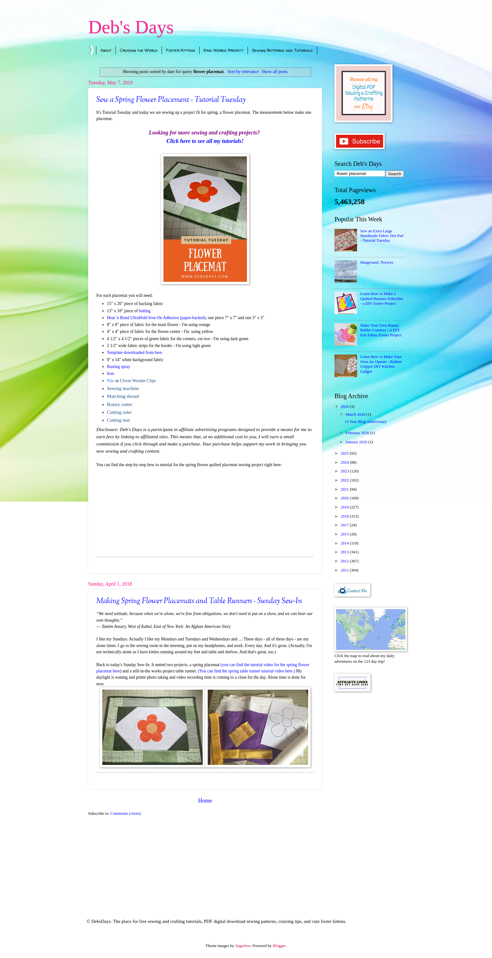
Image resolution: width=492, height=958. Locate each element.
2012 (345, 561)
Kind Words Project (223, 50)
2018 (345, 516)
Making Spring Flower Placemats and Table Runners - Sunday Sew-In (199, 601)
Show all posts (275, 71)
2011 (345, 570)
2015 (345, 534)
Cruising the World (139, 50)
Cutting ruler (119, 412)
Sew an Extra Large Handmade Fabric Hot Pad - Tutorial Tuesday (381, 236)
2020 (345, 498)
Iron (110, 373)
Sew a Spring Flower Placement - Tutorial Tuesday (171, 100)
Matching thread (123, 396)
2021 (345, 489)
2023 (345, 471)
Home (205, 800)
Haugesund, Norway (376, 262)
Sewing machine (123, 388)
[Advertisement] (369, 797)
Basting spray (118, 366)
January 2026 (356, 442)
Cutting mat (118, 420)
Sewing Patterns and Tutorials (282, 50)
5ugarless (243, 946)
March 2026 (355, 414)
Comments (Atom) (125, 813)
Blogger (279, 946)
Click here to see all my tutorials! (205, 141)
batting (145, 310)
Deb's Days (131, 27)
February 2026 (357, 433)
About (105, 50)
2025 (345, 453)
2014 (345, 543)
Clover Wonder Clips (138, 380)
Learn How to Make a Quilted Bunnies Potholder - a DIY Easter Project (381, 299)
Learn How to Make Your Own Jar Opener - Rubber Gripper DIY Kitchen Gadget (381, 364)
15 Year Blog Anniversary (366, 421)
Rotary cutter (119, 404)
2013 (345, 552)
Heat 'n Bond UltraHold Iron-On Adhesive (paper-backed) (156, 317)
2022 (345, 480)
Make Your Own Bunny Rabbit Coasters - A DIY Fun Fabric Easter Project (380, 330)
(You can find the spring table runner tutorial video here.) (246, 671)
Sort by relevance (243, 71)
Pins (110, 380)
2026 (345, 406)
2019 (345, 507)
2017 (345, 525)
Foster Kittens (180, 50)
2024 (345, 462)
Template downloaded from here (134, 352)
